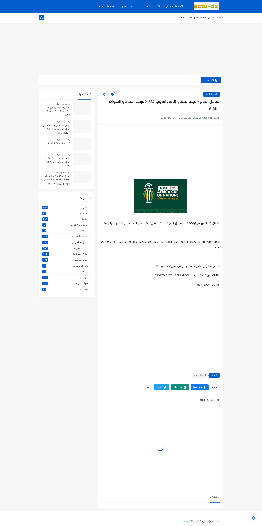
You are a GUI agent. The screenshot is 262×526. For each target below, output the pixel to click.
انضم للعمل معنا (152, 6)
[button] (200, 387)
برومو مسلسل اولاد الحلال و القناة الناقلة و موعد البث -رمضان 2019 (56, 129)
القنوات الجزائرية (198, 18)
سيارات (183, 18)
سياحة (65, 271)
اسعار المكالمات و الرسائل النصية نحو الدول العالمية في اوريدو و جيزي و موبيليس (56, 180)
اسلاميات (65, 213)
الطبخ (211, 18)
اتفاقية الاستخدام (174, 6)
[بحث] (41, 17)
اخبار (65, 207)
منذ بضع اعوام (62, 104)
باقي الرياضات (65, 265)
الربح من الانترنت (65, 224)
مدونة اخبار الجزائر (189, 521)
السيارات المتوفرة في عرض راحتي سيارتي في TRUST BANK (57, 111)
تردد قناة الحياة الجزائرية (59, 143)
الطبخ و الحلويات (65, 236)
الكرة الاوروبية (65, 248)
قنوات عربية (65, 283)
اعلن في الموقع (129, 6)
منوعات (65, 289)
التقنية (219, 18)
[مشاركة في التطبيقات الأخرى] (148, 387)
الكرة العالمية (211, 94)
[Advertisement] (131, 49)
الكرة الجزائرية (65, 253)
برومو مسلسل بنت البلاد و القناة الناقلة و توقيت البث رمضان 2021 (57, 162)
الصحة (65, 230)
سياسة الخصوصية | (106, 6)
